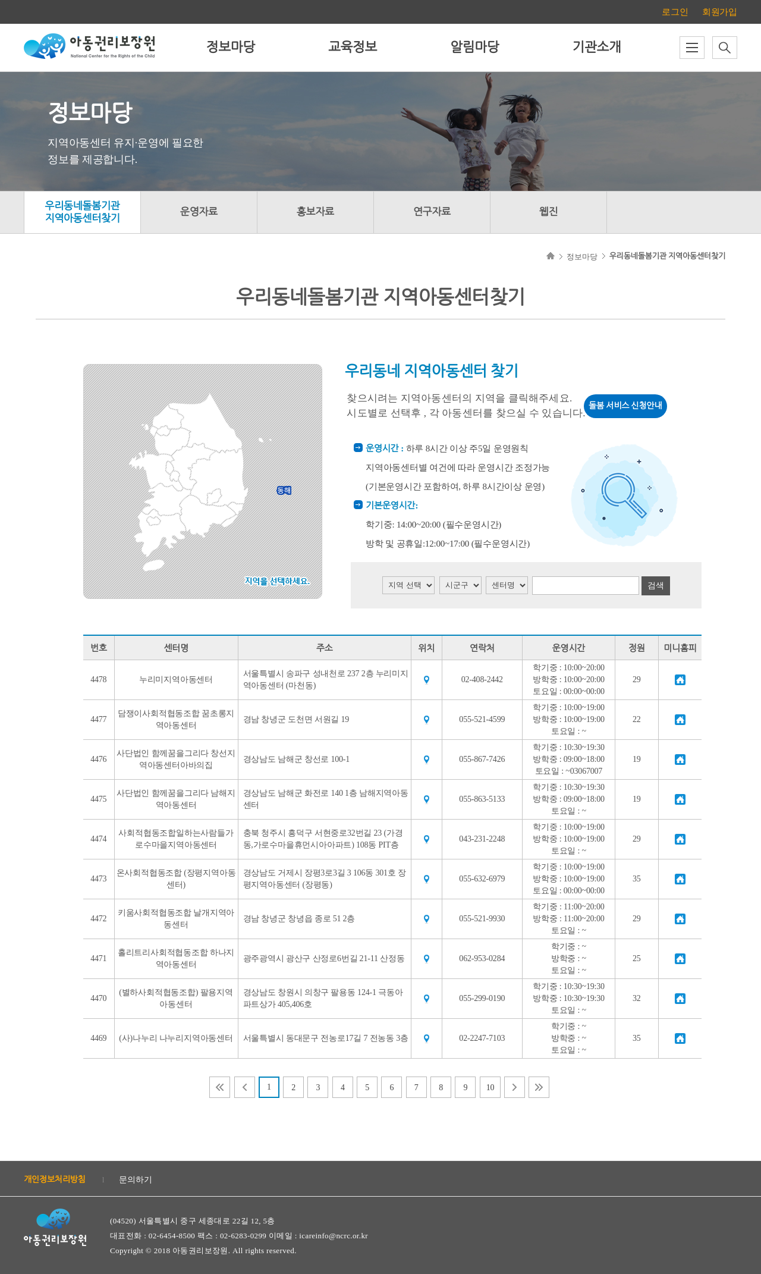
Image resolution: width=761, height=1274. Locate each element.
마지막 (539, 1087)
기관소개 (596, 47)
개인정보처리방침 (55, 1179)
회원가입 (719, 12)
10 (490, 1087)
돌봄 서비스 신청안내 (625, 405)
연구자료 (432, 212)
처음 (219, 1087)
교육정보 (352, 47)
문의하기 (135, 1179)
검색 (655, 585)
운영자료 (199, 212)
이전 (244, 1087)
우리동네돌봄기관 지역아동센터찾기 (667, 256)
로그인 (675, 12)
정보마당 (230, 47)
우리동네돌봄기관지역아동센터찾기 (82, 212)
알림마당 (474, 47)
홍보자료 (315, 212)
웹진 (548, 212)
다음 (514, 1087)
